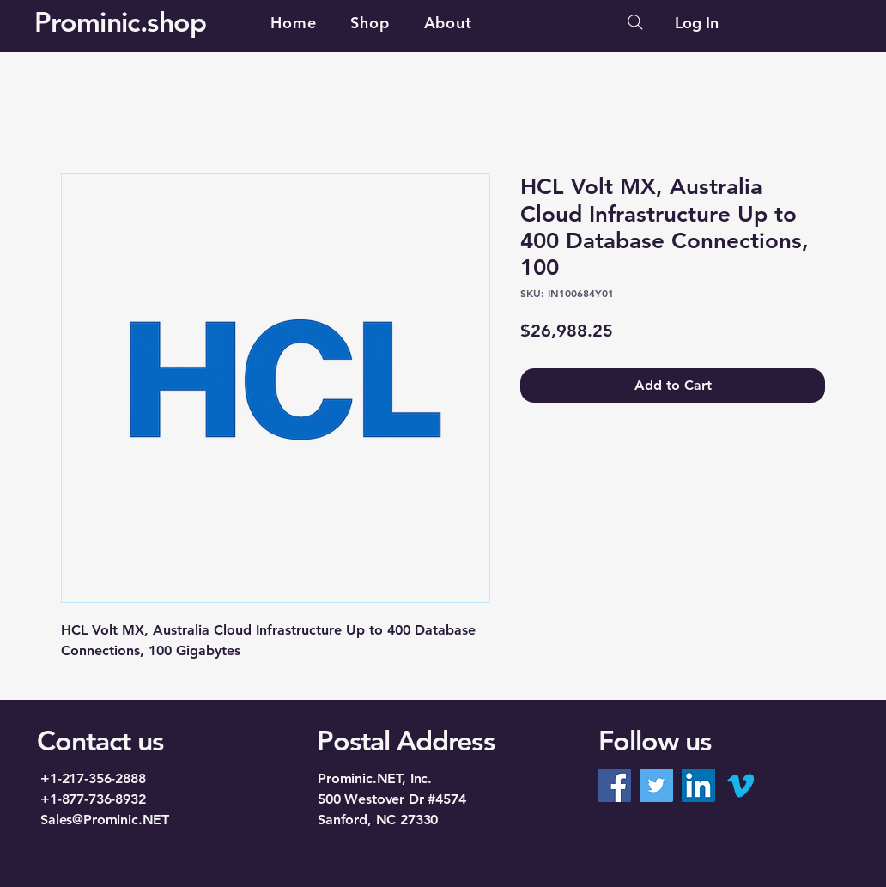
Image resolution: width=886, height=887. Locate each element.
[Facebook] (614, 785)
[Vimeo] (740, 785)
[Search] (635, 22)
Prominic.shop (120, 21)
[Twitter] (656, 785)
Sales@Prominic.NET (104, 819)
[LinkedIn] (698, 785)
